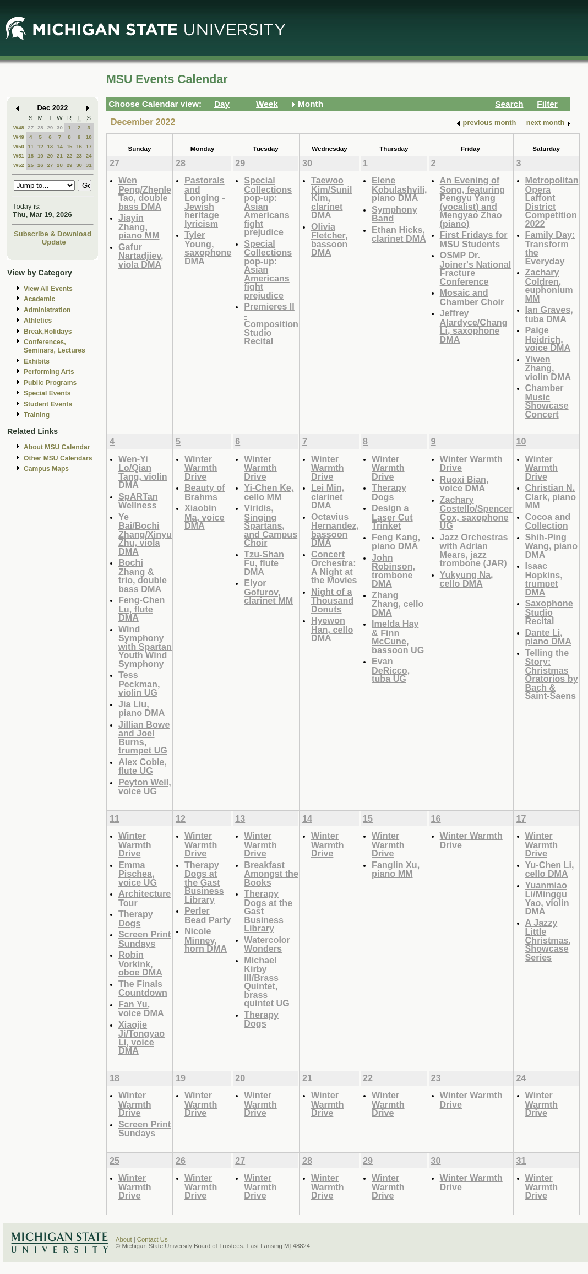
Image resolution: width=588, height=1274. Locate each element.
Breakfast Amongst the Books (271, 873)
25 (31, 165)
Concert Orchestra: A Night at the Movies (334, 567)
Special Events (47, 393)
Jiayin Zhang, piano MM (139, 226)
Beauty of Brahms (204, 492)
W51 (18, 156)
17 (89, 146)
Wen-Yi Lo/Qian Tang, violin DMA (142, 472)
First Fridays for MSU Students (474, 239)
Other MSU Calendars (58, 458)
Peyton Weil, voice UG (144, 786)
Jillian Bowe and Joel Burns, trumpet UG (144, 737)
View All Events (48, 288)
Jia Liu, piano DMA (141, 708)
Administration (47, 310)
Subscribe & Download (52, 234)
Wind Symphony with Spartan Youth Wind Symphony (145, 646)
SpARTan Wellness (138, 501)
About (124, 1239)
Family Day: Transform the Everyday (550, 248)
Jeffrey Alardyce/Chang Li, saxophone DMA (474, 326)
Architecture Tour (144, 898)
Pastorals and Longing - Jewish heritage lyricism (204, 202)
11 (31, 146)
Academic (39, 299)
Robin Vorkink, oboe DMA (140, 963)
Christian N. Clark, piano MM (550, 496)
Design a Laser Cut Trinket (392, 516)
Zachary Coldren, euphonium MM (549, 285)
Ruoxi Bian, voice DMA (464, 484)
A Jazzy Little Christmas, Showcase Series (548, 940)
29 (50, 127)
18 (31, 156)
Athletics (38, 320)
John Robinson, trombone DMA (393, 570)
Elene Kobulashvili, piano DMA (399, 189)
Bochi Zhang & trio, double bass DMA (142, 575)
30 (60, 127)
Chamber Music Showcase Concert (547, 401)
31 (89, 165)
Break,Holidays (48, 331)
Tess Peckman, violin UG (139, 683)
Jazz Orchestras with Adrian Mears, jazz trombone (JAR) (474, 550)
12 (40, 146)
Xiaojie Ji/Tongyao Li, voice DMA (141, 1038)
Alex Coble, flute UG (142, 766)
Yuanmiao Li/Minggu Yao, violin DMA (547, 898)
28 (40, 127)
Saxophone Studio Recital (549, 612)
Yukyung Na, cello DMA (466, 579)
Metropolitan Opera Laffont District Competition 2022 (552, 202)
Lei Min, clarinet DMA (327, 496)
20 (50, 156)
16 (79, 146)
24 (89, 156)
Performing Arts (49, 372)
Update (54, 242)
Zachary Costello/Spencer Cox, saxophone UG (476, 513)
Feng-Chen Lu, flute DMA (141, 608)
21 (60, 156)
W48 (18, 127)
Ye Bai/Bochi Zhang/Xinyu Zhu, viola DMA (145, 534)
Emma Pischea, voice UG (137, 873)
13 (50, 146)
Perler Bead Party (207, 915)
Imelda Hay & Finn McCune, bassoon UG (398, 637)
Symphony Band (394, 214)
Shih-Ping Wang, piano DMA (551, 546)
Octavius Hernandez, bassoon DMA (335, 530)
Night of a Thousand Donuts (332, 600)
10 (89, 137)
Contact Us (152, 1239)
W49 (18, 137)
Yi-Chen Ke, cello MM (268, 492)
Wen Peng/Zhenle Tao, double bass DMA (144, 193)
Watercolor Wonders (267, 944)
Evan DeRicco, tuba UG (391, 670)
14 (60, 146)
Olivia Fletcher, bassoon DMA (329, 239)
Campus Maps (46, 469)
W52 (18, 165)
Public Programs (50, 383)
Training (37, 415)
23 (79, 156)
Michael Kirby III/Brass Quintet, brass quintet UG (267, 982)
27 (31, 127)
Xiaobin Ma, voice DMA (204, 516)
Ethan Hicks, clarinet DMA (399, 234)
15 (70, 146)
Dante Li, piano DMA (548, 637)
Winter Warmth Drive (200, 467)
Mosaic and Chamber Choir (472, 297)
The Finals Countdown (142, 988)
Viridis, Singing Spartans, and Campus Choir (270, 525)
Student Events (48, 404)
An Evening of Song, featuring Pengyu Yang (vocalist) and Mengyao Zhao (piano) (472, 202)
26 (40, 165)
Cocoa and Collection (548, 521)
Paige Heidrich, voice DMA (548, 339)
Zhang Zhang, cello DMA (397, 603)
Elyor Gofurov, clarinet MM (268, 591)
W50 (18, 146)
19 (40, 156)
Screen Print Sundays (144, 938)
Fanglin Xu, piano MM (396, 869)
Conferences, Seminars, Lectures (54, 346)
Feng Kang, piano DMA (396, 541)
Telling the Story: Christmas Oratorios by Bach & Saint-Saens (551, 674)
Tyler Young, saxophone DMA (207, 248)
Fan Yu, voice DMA (141, 1008)
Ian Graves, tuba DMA (549, 314)
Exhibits (37, 361)
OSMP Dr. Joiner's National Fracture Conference (475, 268)
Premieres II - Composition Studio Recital (271, 323)
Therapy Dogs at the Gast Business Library (204, 882)
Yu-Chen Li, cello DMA (549, 869)
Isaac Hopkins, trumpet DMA (544, 579)
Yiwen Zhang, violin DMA (548, 368)
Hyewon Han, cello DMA (332, 629)
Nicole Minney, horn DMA (205, 939)
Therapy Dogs (389, 492)
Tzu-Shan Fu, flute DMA (264, 563)
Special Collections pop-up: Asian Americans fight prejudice (268, 206)
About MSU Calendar (57, 447)
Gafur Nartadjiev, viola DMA (140, 255)
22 (70, 156)
